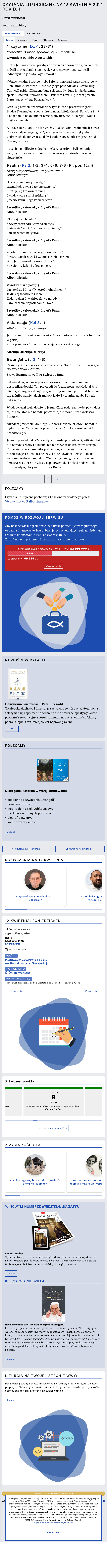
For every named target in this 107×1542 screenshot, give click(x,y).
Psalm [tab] (35, 40)
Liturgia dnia (14, 943)
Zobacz (11, 832)
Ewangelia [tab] (62, 40)
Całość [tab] (9, 40)
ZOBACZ (12, 728)
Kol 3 (35, 322)
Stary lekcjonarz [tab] (34, 33)
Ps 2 (26, 165)
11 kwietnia (14, 991)
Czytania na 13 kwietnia (80, 848)
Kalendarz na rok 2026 (53, 1128)
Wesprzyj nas (53, 566)
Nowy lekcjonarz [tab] (13, 33)
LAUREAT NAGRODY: (53, 1493)
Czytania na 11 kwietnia (26, 848)
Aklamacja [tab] (48, 40)
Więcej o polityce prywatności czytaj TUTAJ (53, 1523)
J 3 (32, 359)
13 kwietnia (92, 991)
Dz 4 (34, 46)
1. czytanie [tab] (22, 40)
